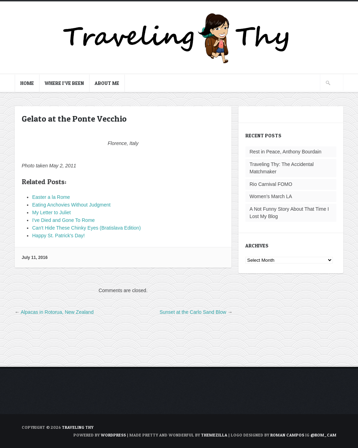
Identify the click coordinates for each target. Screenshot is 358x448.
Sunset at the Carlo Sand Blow (192, 312)
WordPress (113, 435)
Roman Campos (287, 435)
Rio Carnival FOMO (271, 184)
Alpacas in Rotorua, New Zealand (57, 312)
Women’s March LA (271, 196)
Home (27, 83)
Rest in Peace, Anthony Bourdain (285, 151)
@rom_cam (323, 435)
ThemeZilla (214, 435)
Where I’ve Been (64, 83)
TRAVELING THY (77, 427)
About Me (107, 83)
